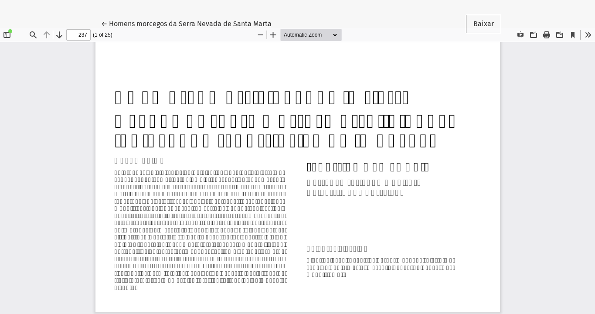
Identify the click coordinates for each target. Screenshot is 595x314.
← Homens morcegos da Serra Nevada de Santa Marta (186, 23)
